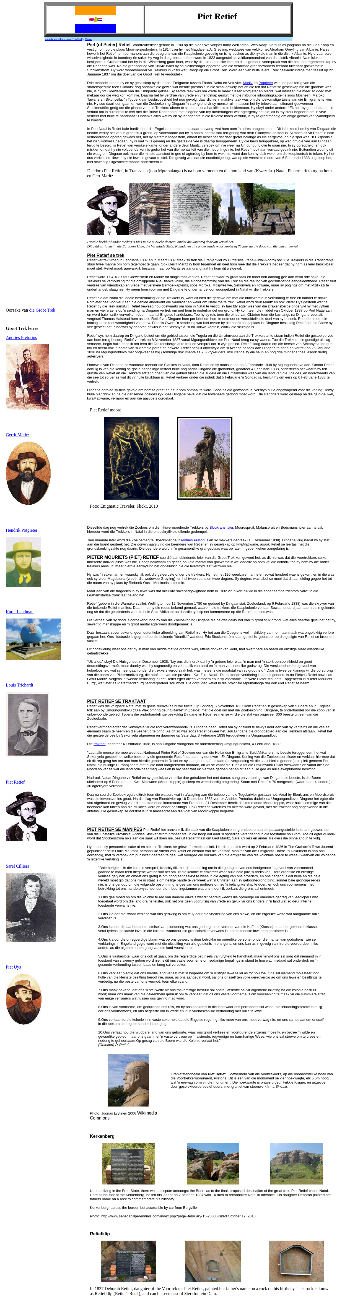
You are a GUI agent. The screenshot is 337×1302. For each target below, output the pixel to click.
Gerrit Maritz (17, 434)
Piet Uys (13, 967)
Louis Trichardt (19, 685)
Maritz (248, 83)
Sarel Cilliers (17, 866)
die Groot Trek (42, 310)
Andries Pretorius (21, 337)
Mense (88, 39)
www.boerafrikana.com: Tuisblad (63, 39)
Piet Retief (15, 782)
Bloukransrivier (221, 527)
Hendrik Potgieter (21, 530)
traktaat (99, 744)
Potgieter (266, 83)
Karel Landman (19, 611)
